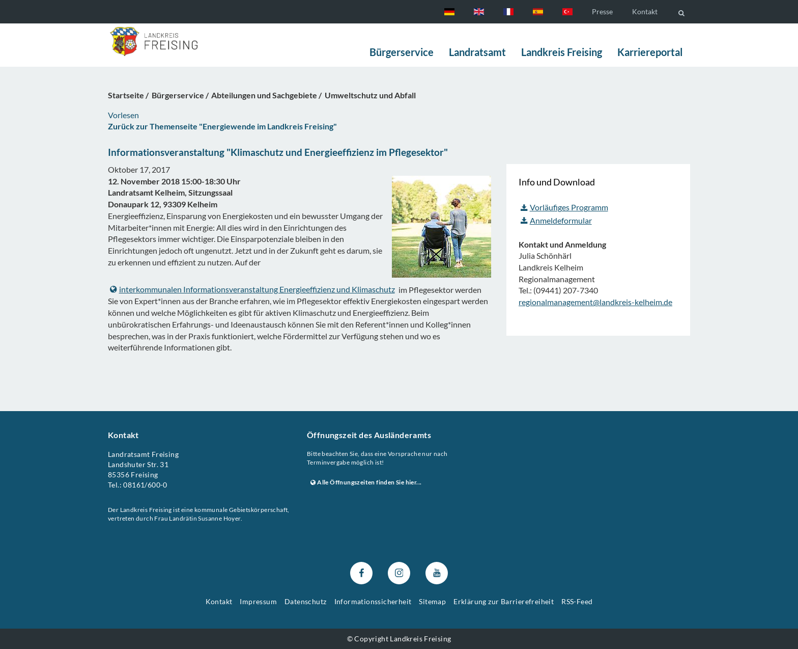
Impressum (258, 601)
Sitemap (432, 601)
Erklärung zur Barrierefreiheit (503, 601)
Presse (602, 11)
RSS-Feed (576, 601)
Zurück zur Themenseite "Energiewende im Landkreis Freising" (222, 126)
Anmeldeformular (556, 220)
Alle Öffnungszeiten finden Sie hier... (365, 482)
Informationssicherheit (373, 601)
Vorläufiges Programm (564, 207)
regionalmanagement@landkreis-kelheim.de (595, 302)
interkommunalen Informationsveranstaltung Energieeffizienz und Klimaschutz (252, 289)
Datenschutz (305, 601)
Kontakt (645, 11)
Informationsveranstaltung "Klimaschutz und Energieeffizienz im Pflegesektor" (278, 152)
